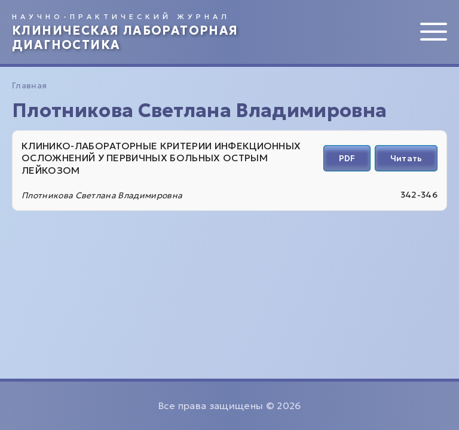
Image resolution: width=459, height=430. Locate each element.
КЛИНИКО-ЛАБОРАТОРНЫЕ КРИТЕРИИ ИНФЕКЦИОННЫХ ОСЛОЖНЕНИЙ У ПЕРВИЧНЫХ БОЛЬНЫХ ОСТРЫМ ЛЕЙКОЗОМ (161, 158)
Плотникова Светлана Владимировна (102, 195)
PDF (347, 158)
